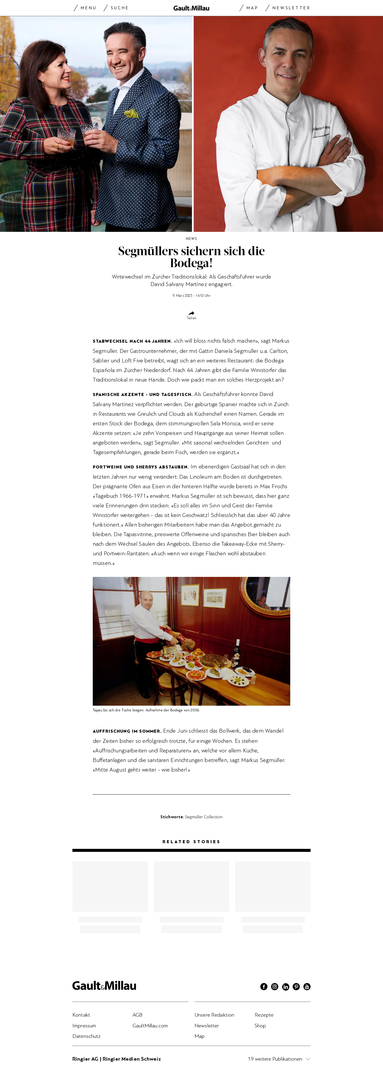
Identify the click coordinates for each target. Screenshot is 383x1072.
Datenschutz (86, 1036)
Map (252, 7)
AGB (137, 1015)
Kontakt (81, 1015)
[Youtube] (307, 987)
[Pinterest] (296, 987)
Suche (120, 7)
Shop (260, 1026)
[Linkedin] (285, 987)
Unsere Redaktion (214, 1015)
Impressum (84, 1026)
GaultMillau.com (150, 1026)
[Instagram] (274, 987)
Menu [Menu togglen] (89, 7)
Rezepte (264, 1015)
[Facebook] (264, 987)
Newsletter (292, 7)
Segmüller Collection (204, 816)
